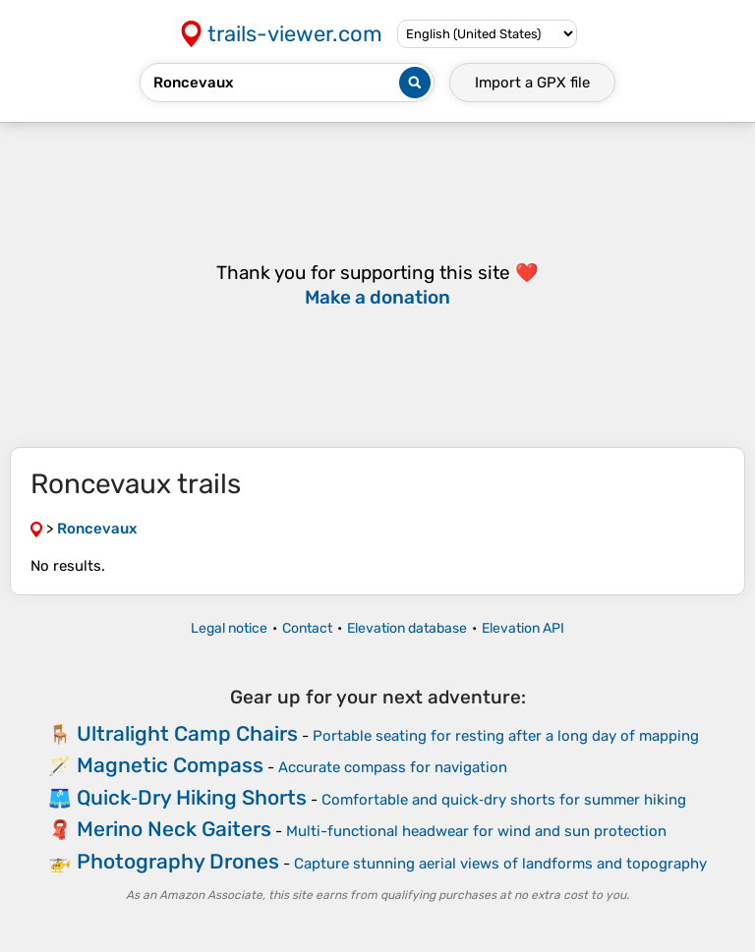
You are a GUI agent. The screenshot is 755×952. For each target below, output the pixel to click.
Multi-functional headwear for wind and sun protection (476, 831)
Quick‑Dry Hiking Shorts (192, 797)
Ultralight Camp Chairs (187, 733)
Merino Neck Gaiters (174, 828)
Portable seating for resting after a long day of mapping (506, 736)
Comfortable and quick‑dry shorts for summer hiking (503, 800)
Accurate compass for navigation (392, 767)
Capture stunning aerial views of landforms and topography (500, 863)
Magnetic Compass (170, 765)
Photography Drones (178, 861)
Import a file (532, 82)
